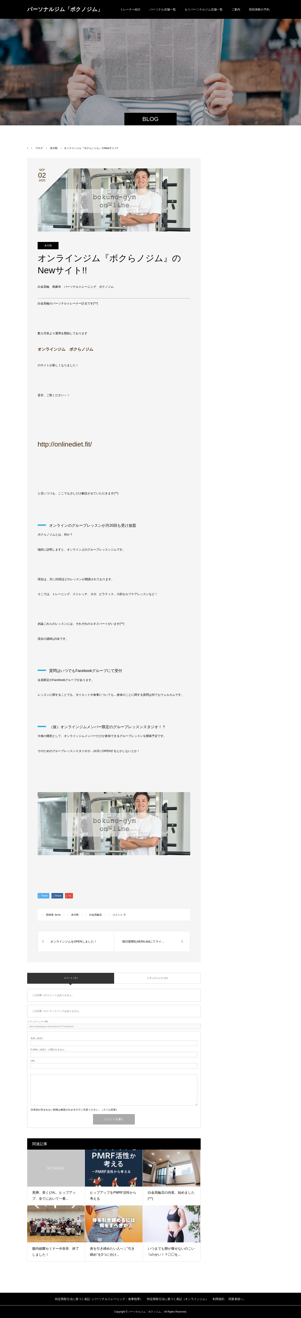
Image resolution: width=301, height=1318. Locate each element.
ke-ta (58, 914)
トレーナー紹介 (130, 9)
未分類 (48, 245)
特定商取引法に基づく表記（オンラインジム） (177, 1299)
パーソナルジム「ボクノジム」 (65, 9)
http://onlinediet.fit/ (65, 444)
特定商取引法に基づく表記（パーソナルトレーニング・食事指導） (99, 1299)
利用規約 (218, 1299)
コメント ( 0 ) (71, 978)
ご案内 (235, 9)
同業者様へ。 (237, 1299)
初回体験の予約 (259, 9)
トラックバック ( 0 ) (157, 978)
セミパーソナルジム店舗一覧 (204, 9)
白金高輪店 (95, 914)
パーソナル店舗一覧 (162, 9)
